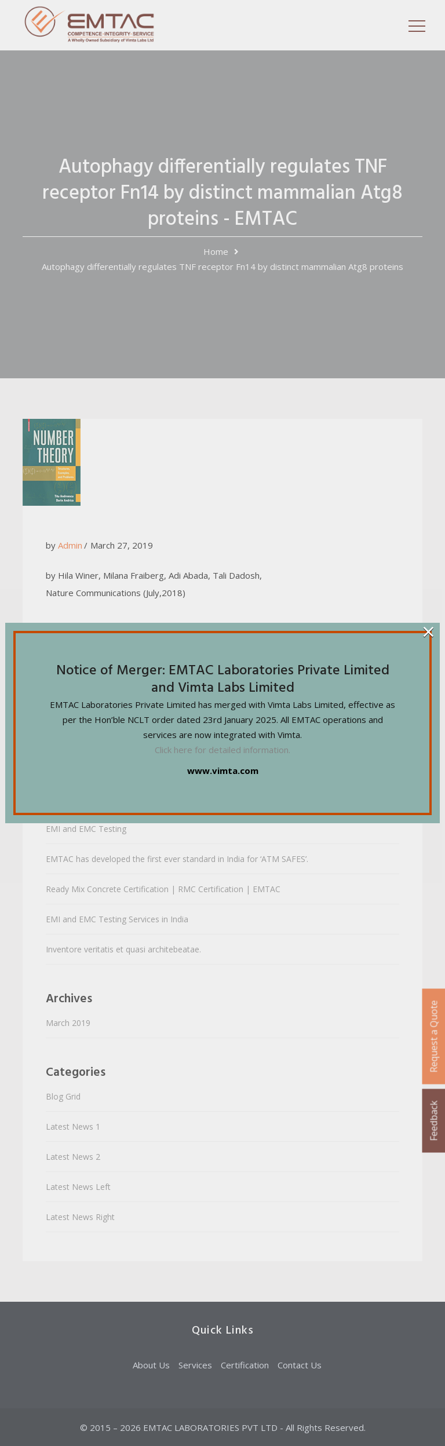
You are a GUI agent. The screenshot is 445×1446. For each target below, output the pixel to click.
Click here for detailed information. (222, 749)
